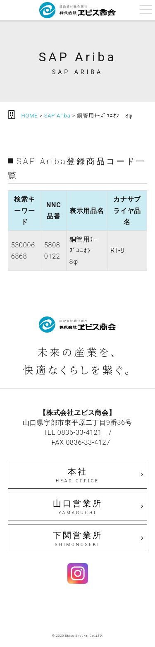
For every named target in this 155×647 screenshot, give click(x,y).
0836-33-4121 (79, 432)
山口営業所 (77, 507)
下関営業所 (77, 539)
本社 (77, 475)
